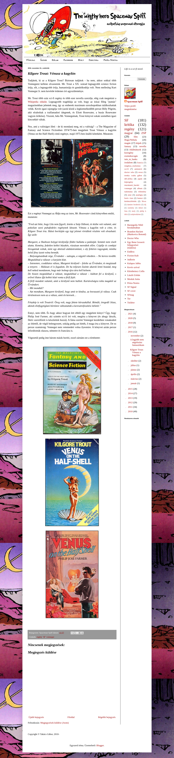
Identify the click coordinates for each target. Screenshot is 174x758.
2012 (130, 402)
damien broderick (134, 205)
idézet (141, 208)
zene (130, 195)
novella (142, 146)
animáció (138, 169)
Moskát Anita (133, 279)
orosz (140, 172)
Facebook (68, 60)
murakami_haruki (131, 185)
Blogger (100, 745)
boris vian (128, 198)
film (136, 136)
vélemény (142, 191)
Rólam (55, 60)
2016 (130, 331)
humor (140, 198)
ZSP (143, 133)
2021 (130, 313)
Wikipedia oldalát (37, 101)
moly (134, 211)
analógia (139, 195)
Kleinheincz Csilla (135, 271)
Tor (128, 298)
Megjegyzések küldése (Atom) (54, 722)
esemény (131, 208)
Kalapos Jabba (134, 263)
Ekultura (93, 60)
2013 (130, 398)
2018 (130, 323)
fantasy (127, 146)
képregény (128, 182)
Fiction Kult (133, 255)
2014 (130, 393)
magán (127, 143)
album (139, 188)
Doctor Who (133, 238)
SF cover (131, 291)
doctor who (129, 172)
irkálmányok (135, 149)
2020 (130, 318)
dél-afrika (128, 179)
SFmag (130, 295)
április (134, 374)
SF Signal (131, 287)
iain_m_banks (130, 159)
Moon (144, 201)
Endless (130, 251)
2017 (130, 327)
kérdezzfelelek (130, 201)
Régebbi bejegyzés (107, 717)
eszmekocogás (131, 156)
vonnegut (50, 637)
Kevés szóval (133, 267)
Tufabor (131, 302)
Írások (43, 60)
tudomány (128, 191)
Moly (81, 60)
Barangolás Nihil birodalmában (135, 226)
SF (44, 637)
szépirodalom (136, 214)
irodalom (128, 162)
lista (126, 211)
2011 (130, 407)
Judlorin (131, 259)
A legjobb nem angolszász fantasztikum (137, 342)
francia (140, 162)
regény (39, 637)
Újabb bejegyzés (36, 717)
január (134, 383)
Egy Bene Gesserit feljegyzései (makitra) (136, 245)
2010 (130, 411)
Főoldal (30, 60)
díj (145, 205)
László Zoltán (133, 275)
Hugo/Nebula (130, 140)
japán (140, 179)
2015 (130, 389)
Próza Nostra (110, 60)
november (136, 335)
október (134, 361)
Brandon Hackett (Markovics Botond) (136, 233)
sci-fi (126, 169)
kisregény (128, 152)
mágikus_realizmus (132, 166)
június (134, 369)
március (135, 379)
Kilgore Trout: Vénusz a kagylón (136, 352)
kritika (129, 125)
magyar (128, 133)
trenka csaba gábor (133, 175)
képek (139, 143)
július (133, 365)
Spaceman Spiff (135, 101)
